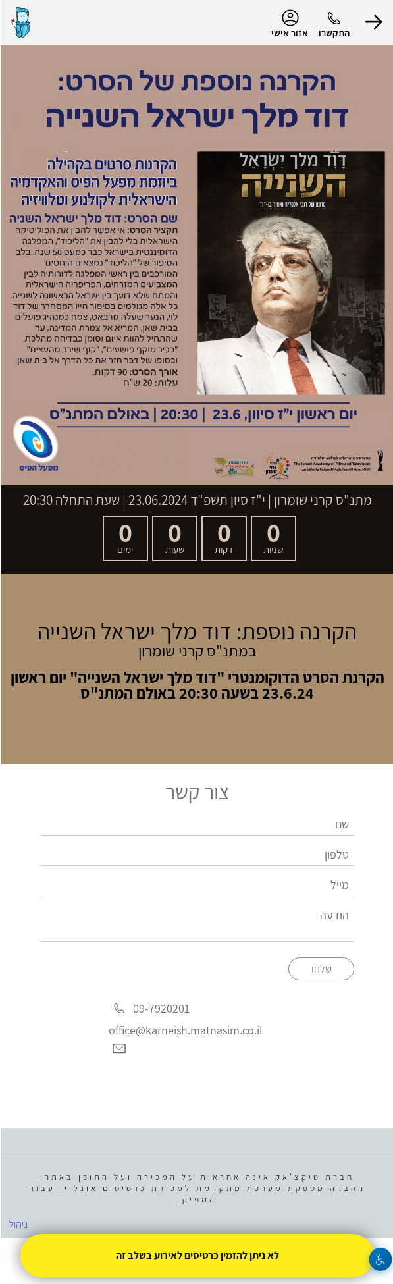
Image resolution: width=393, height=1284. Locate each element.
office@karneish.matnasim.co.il (185, 1030)
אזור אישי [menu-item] (289, 24)
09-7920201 (160, 1009)
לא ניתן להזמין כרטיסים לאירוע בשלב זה (196, 1255)
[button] (373, 22)
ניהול (17, 1224)
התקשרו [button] (333, 32)
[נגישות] (380, 1259)
